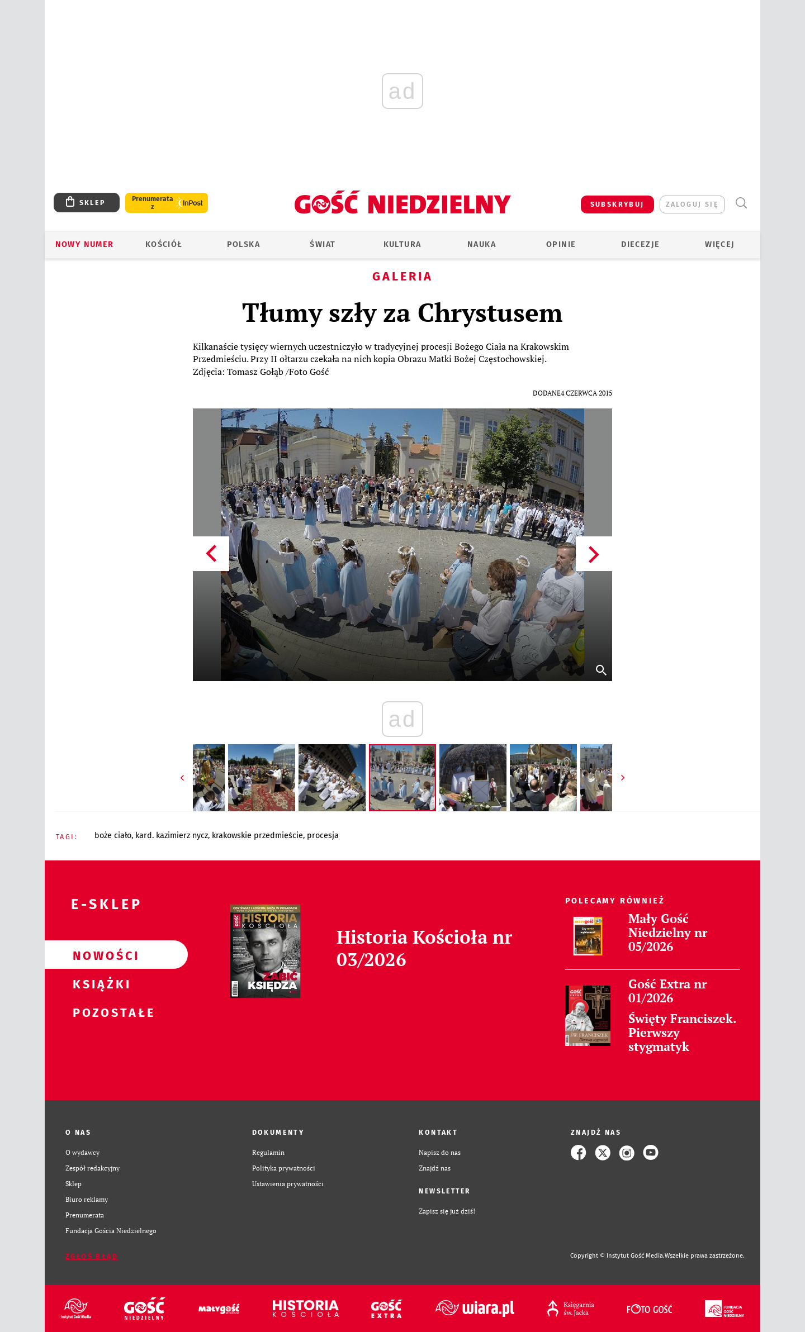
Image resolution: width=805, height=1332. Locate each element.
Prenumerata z (152, 203)
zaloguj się (692, 204)
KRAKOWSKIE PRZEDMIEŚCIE (257, 835)
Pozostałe (98, 1012)
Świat (322, 244)
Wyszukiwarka (741, 203)
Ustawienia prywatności (288, 1183)
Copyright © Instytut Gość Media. (617, 1255)
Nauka (481, 244)
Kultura (402, 244)
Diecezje (640, 244)
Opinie (561, 244)
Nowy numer (84, 244)
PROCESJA (323, 835)
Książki (98, 983)
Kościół (164, 244)
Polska (243, 244)
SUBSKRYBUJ (617, 204)
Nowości (98, 955)
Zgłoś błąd (91, 1256)
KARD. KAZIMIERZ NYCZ (171, 835)
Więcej (720, 244)
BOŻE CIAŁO (112, 835)
